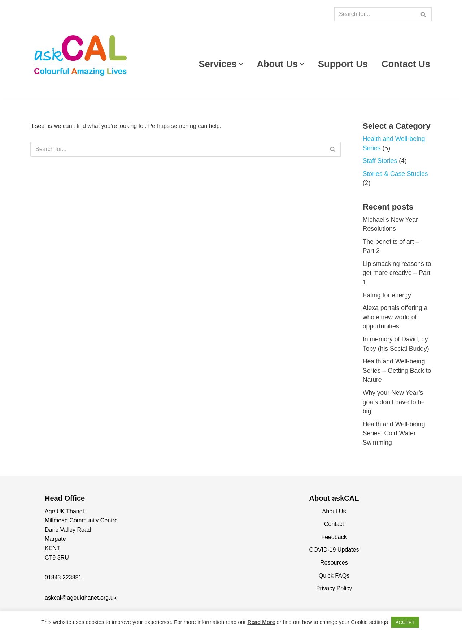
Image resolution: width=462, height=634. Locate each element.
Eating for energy (387, 295)
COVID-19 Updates (334, 550)
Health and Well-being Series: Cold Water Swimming (394, 433)
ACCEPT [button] (405, 622)
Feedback (333, 537)
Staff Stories (380, 160)
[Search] (374, 14)
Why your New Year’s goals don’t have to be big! (394, 402)
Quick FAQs (334, 576)
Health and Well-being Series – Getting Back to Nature (397, 370)
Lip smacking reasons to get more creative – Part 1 (397, 273)
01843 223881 (63, 577)
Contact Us (406, 64)
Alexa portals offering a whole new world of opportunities (395, 317)
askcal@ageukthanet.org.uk (81, 598)
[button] (241, 64)
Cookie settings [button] (369, 622)
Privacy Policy (334, 588)
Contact (334, 524)
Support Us (343, 64)
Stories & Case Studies (395, 173)
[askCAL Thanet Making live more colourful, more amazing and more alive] (80, 55)
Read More (261, 622)
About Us (334, 511)
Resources (334, 563)
